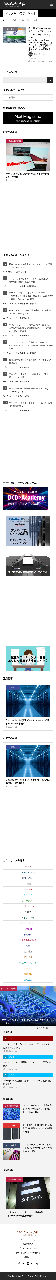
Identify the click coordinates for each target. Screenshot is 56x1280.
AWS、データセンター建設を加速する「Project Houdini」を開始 (30, 390)
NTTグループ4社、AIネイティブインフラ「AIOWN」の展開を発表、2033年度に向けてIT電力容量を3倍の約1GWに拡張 (31, 296)
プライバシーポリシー (28, 1248)
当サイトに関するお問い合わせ (27, 1253)
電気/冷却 (25, 318)
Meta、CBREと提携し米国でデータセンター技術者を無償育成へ (30, 404)
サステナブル (28, 900)
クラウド (28, 895)
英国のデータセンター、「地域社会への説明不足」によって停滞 (29, 375)
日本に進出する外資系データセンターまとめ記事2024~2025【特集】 (30, 266)
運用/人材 (25, 335)
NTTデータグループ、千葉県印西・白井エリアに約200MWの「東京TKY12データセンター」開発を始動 (31, 345)
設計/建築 (25, 381)
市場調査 (28, 929)
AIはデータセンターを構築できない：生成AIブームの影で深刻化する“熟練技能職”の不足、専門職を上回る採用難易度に (30, 328)
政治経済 (28, 934)
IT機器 (28, 883)
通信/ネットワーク (28, 963)
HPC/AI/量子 (28, 878)
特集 (24, 272)
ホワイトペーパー (28, 923)
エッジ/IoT (28, 889)
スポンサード (28, 906)
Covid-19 (28, 866)
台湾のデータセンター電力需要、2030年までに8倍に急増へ (30, 361)
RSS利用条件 (28, 1244)
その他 (28, 912)
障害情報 (28, 974)
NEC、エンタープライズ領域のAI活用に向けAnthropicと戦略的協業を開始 (28, 280)
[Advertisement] (28, 218)
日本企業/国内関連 (29, 286)
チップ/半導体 (28, 917)
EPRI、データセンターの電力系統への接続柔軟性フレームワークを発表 (30, 312)
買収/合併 (28, 957)
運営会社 (28, 1257)
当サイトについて (28, 1240)
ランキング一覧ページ (44, 1028)
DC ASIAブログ (28, 872)
